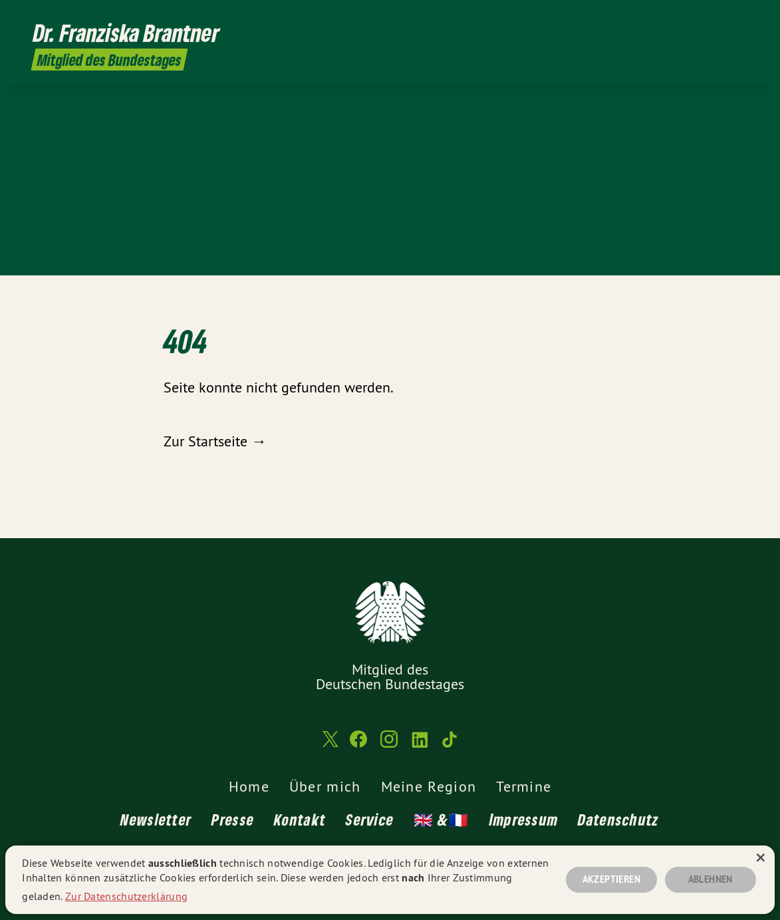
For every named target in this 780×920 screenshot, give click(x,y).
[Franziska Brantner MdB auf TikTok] (737, 18)
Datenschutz (618, 819)
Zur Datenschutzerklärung (126, 896)
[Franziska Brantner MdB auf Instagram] (697, 18)
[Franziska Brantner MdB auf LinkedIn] (717, 18)
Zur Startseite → (215, 441)
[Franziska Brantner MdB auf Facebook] (677, 18)
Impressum (524, 819)
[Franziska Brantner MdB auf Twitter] (657, 18)
